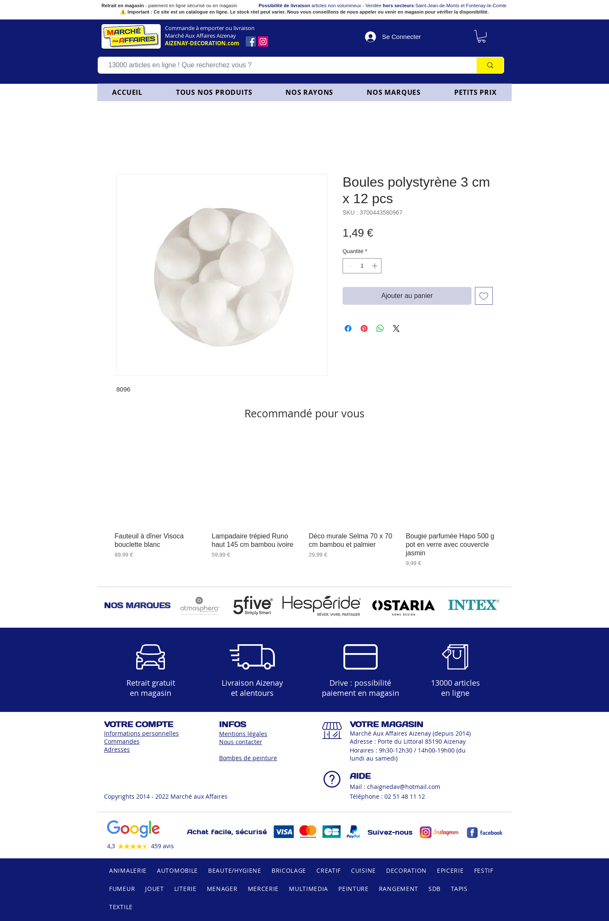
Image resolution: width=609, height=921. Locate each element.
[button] (309, 92)
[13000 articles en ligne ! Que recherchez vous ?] (283, 65)
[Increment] (375, 266)
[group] (304, 502)
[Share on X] (396, 328)
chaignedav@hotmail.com (403, 787)
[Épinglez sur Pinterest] (364, 328)
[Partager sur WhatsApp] (380, 328)
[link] (481, 36)
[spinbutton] (362, 266)
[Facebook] (251, 41)
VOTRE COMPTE (138, 724)
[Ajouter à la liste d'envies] (484, 296)
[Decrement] (349, 266)
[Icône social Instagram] (263, 41)
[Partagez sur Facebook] (348, 328)
